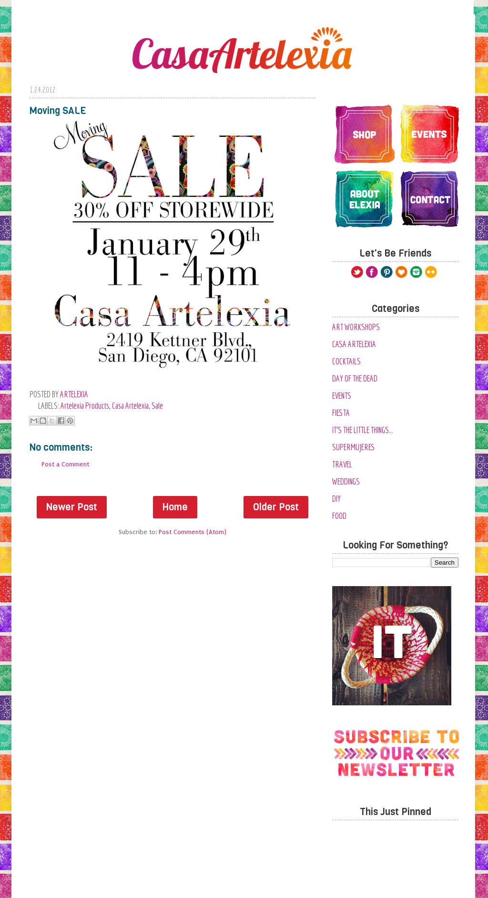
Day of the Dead (354, 378)
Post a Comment (65, 464)
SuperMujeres (353, 447)
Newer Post (71, 507)
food (339, 516)
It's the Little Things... (362, 430)
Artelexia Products (85, 406)
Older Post (276, 507)
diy (336, 499)
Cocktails (346, 361)
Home (175, 507)
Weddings (346, 481)
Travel (342, 464)
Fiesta (341, 413)
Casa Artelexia (130, 406)
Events (341, 396)
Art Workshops (356, 327)
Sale (157, 406)
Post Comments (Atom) (192, 532)
